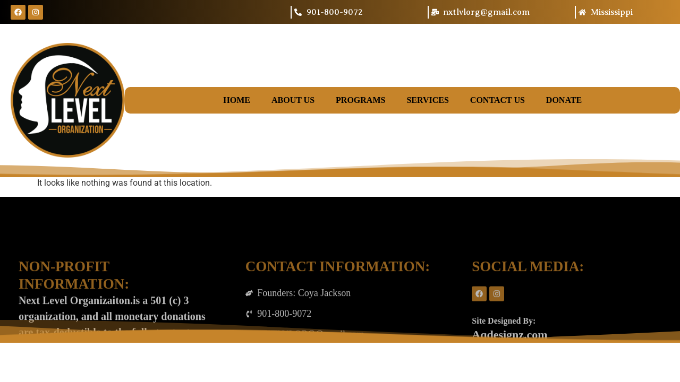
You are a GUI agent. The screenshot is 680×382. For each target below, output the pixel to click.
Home (236, 100)
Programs (360, 100)
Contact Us (497, 100)
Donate (564, 100)
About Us (292, 100)
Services (427, 100)
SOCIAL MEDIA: (528, 322)
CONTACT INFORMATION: (337, 322)
